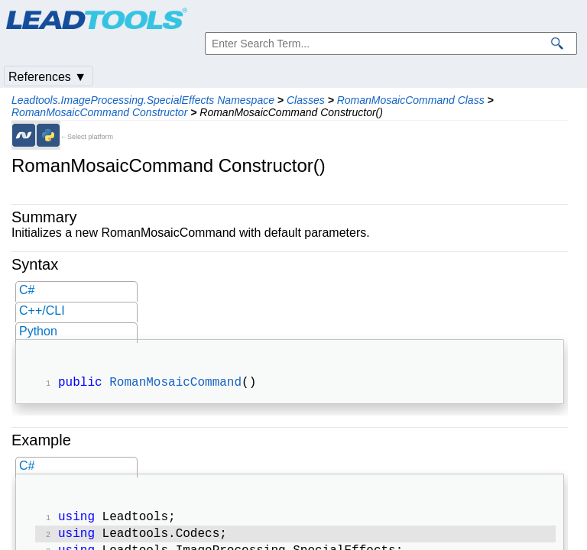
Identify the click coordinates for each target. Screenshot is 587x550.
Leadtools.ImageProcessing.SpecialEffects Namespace (142, 100)
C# (26, 289)
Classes (306, 100)
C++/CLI (42, 310)
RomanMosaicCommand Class (411, 100)
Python (38, 331)
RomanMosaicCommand (175, 384)
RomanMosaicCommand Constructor (99, 112)
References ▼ (47, 76)
